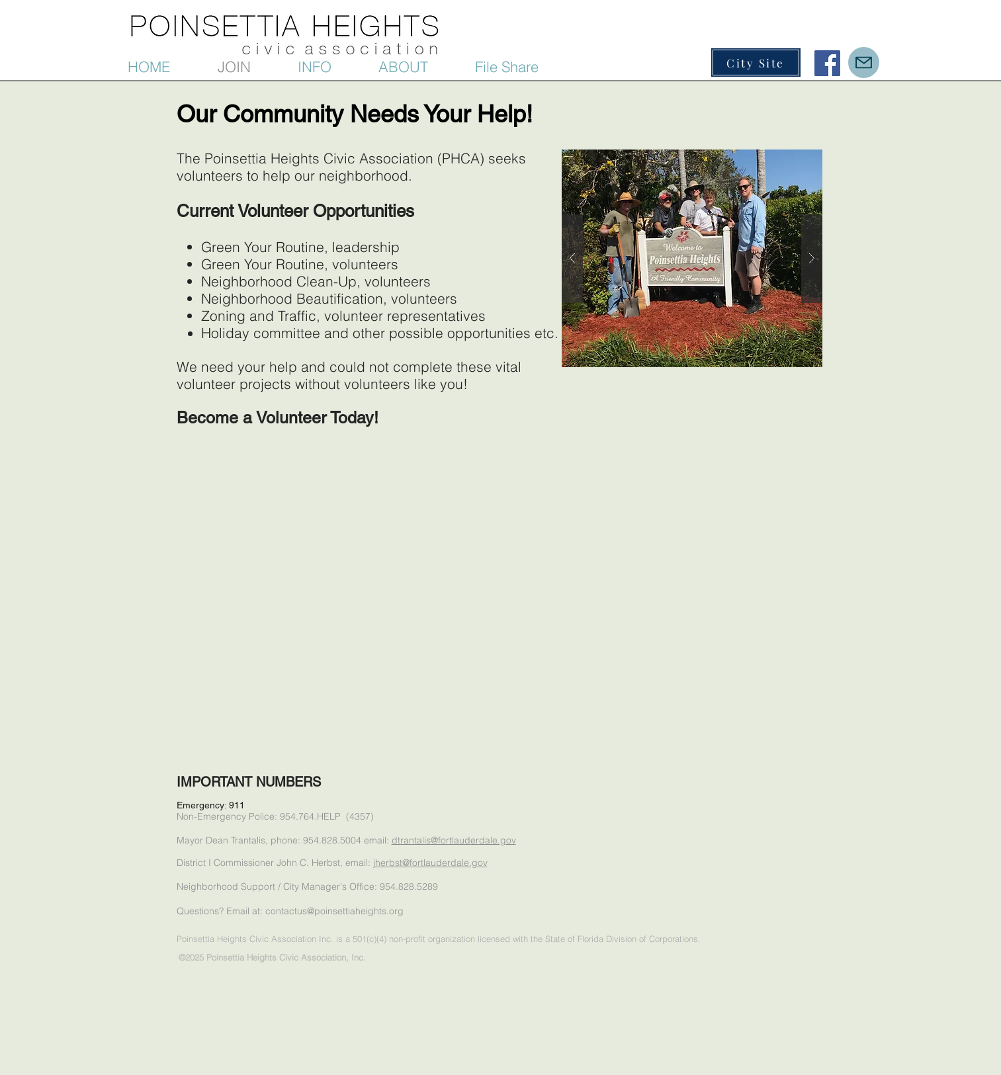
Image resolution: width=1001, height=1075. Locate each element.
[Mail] (863, 62)
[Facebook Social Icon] (827, 63)
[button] (331, 67)
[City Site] (756, 62)
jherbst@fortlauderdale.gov (430, 863)
